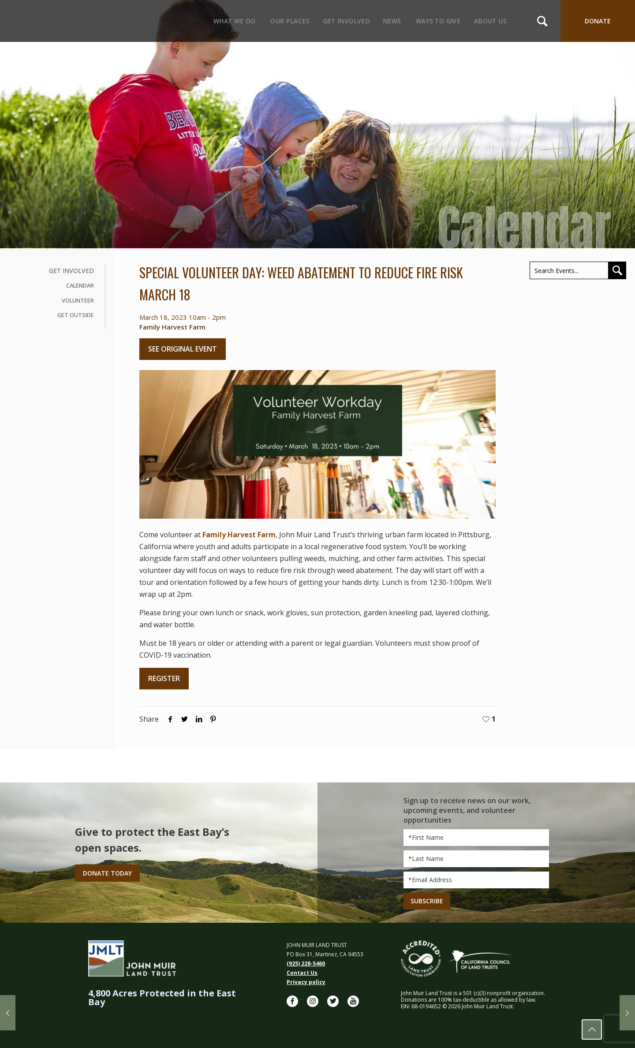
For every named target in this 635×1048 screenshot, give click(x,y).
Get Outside (75, 315)
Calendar (80, 285)
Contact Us (302, 973)
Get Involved (71, 270)
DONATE (598, 21)
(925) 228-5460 (306, 963)
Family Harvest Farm (238, 534)
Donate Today (107, 873)
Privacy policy (306, 982)
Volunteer (78, 300)
